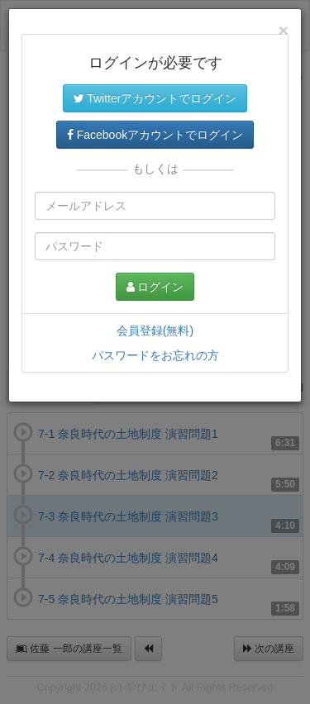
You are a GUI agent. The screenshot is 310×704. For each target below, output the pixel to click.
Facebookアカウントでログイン (155, 134)
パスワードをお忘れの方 (155, 355)
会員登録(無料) (155, 330)
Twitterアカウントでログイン (155, 98)
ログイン (155, 286)
